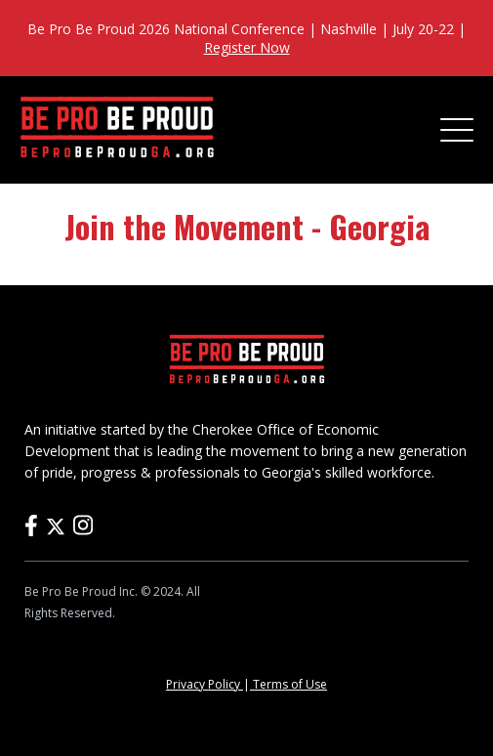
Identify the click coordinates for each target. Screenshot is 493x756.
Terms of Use (288, 684)
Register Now (247, 47)
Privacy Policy (204, 684)
